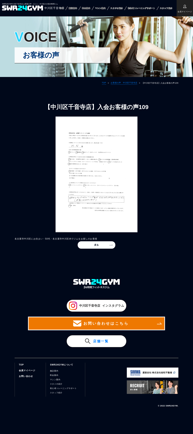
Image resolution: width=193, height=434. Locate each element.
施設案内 (73, 8)
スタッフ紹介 (166, 8)
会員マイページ (185, 9)
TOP (62, 8)
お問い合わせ (26, 376)
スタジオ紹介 (116, 8)
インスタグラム (96, 306)
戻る (96, 245)
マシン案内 (100, 8)
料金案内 (86, 8)
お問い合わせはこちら (96, 323)
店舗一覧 (101, 341)
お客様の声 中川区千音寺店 (124, 83)
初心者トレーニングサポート (141, 8)
